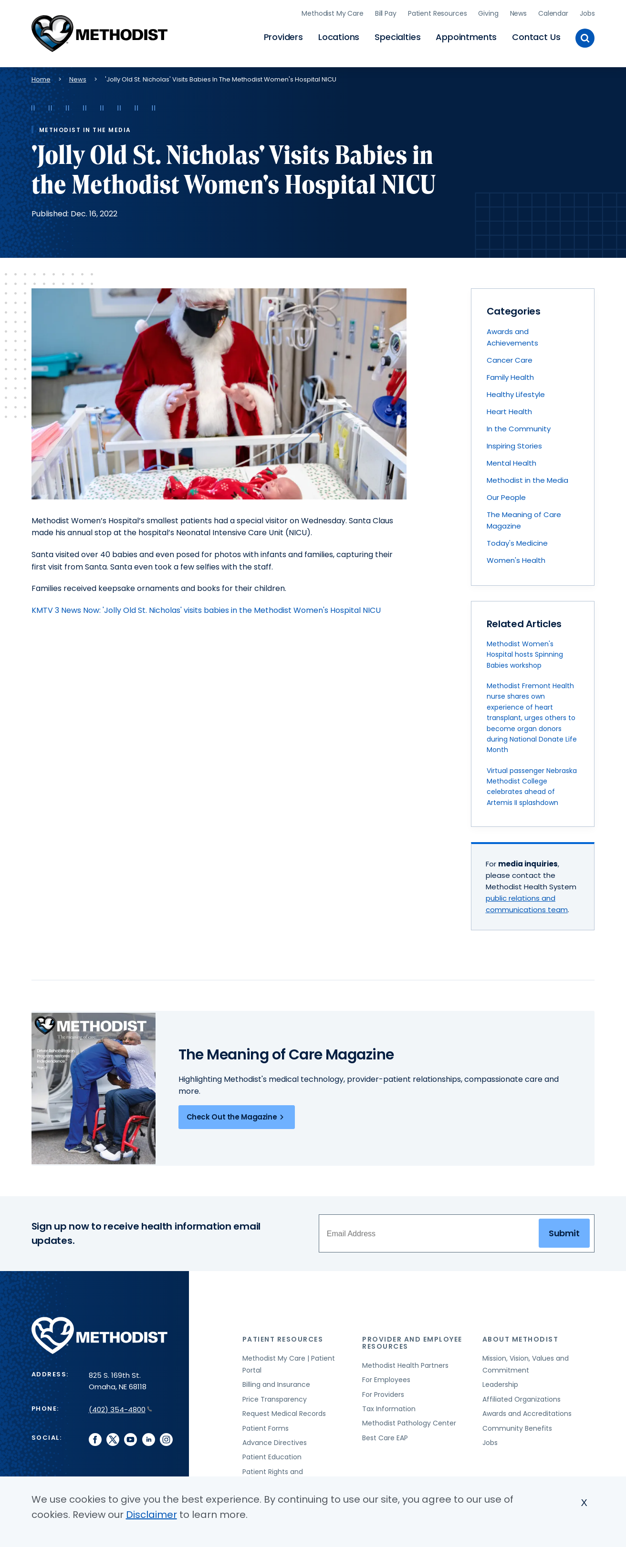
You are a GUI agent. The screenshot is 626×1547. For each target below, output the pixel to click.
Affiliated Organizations (521, 1397)
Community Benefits (517, 1425)
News (518, 12)
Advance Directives (274, 1440)
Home (41, 76)
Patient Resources (437, 12)
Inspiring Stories (514, 443)
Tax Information (389, 1406)
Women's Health (516, 558)
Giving (488, 12)
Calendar (553, 12)
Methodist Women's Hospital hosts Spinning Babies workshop (525, 651)
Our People (506, 495)
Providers (283, 36)
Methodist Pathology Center (409, 1420)
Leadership (500, 1382)
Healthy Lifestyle (516, 392)
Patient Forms (265, 1425)
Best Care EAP (385, 1435)
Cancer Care (509, 358)
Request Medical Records (284, 1411)
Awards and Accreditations (527, 1411)
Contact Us (536, 36)
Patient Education (272, 1454)
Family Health (510, 375)
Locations (338, 36)
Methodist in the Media (527, 478)
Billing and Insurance (276, 1382)
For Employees (386, 1377)
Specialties (397, 36)
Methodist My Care (333, 12)
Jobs (587, 12)
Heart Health (509, 409)
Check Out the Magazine (237, 1114)
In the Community (519, 426)
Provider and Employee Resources (412, 1340)
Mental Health (511, 461)
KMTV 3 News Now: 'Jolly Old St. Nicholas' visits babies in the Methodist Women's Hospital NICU (206, 607)
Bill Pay (385, 12)
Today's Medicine (517, 541)
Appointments (466, 36)
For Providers (383, 1391)
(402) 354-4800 (120, 1407)
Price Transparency (274, 1397)
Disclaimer (151, 1514)
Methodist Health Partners (405, 1363)
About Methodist (520, 1336)
